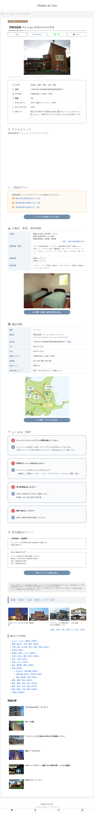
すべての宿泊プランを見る (47, 217)
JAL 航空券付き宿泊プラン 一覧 (27, 207)
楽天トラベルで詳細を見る (47, 573)
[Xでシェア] (17, 34)
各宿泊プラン (59, 450)
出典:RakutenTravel (13, 77)
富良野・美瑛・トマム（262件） (24, 653)
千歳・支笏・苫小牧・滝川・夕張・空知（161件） (31, 647)
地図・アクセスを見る (47, 420)
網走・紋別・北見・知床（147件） (25, 686)
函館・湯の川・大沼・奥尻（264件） (26, 644)
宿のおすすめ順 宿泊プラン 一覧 (27, 198)
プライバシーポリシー (42, 807)
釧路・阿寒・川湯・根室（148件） (25, 689)
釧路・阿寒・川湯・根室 (21, 21)
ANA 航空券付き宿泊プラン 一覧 (27, 203)
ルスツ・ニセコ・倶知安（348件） (25, 641)
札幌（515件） (17, 668)
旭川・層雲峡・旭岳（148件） (23, 665)
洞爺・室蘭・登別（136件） (22, 680)
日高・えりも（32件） (20, 662)
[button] (76, 34)
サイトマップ (54, 807)
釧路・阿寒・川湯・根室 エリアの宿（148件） (68, 630)
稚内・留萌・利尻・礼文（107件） (25, 683)
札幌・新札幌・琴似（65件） (27, 677)
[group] (18, 617)
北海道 (10, 21)
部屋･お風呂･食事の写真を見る (47, 312)
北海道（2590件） (19, 692)
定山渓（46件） (18, 650)
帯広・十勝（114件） (20, 659)
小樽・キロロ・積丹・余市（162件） (26, 656)
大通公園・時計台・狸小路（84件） (29, 674)
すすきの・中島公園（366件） (27, 671)
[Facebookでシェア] (37, 34)
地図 (69, 342)
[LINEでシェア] (57, 34)
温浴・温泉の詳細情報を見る (74, 241)
